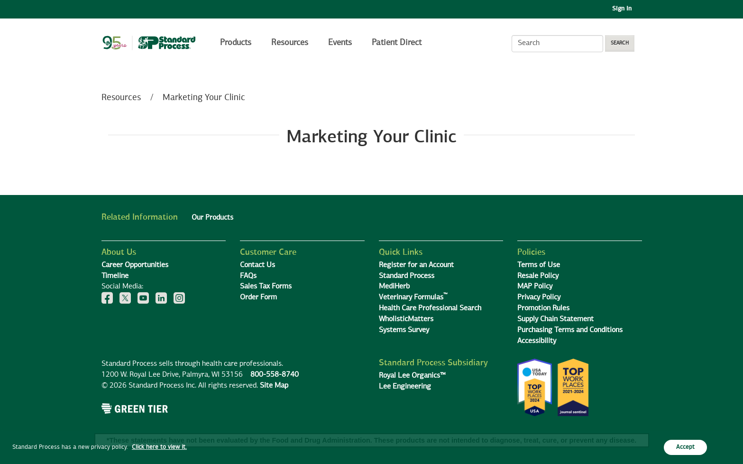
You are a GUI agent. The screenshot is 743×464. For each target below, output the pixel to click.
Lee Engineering (405, 386)
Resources (289, 42)
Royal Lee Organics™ (412, 376)
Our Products (212, 218)
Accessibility (536, 341)
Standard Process (406, 276)
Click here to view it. (159, 447)
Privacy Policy (538, 297)
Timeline (114, 276)
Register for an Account (416, 265)
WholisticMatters (406, 319)
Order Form (258, 297)
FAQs (248, 276)
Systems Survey (404, 330)
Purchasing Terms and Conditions (570, 330)
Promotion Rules (543, 308)
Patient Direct (398, 42)
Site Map (274, 386)
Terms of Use (538, 265)
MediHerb (394, 286)
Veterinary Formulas (413, 297)
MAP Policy (534, 286)
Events (340, 42)
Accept (685, 447)
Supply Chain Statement (555, 319)
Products (235, 42)
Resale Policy (538, 276)
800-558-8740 (274, 375)
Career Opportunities (134, 265)
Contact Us (257, 265)
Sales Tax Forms (266, 286)
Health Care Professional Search (430, 308)
